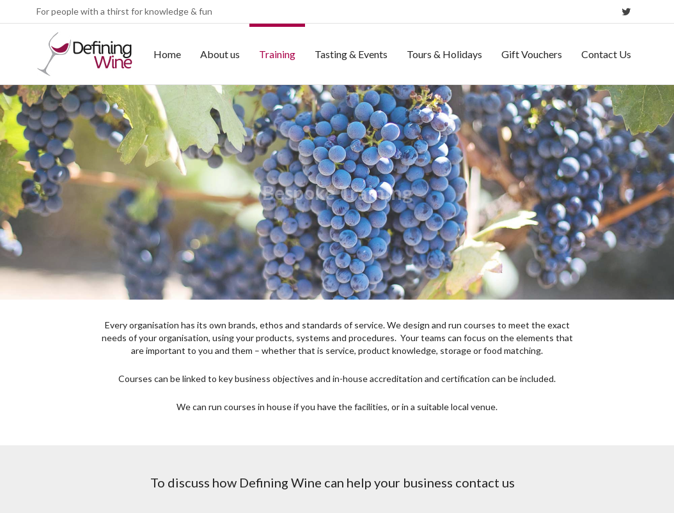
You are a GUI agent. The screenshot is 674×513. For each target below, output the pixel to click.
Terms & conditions (489, 483)
